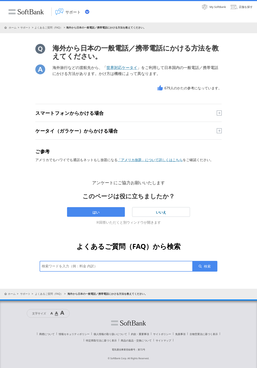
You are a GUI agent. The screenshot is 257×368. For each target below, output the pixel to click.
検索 (207, 266)
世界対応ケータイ (121, 67)
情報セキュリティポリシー (74, 334)
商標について (47, 334)
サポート (25, 27)
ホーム (12, 27)
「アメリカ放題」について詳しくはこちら (150, 159)
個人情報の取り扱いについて (110, 334)
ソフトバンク (128, 323)
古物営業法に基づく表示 (204, 334)
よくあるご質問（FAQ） (48, 27)
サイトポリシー (162, 334)
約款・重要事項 (140, 334)
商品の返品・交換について (136, 340)
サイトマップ (163, 340)
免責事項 (180, 334)
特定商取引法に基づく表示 (101, 340)
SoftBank (26, 12)
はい (96, 212)
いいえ (161, 212)
